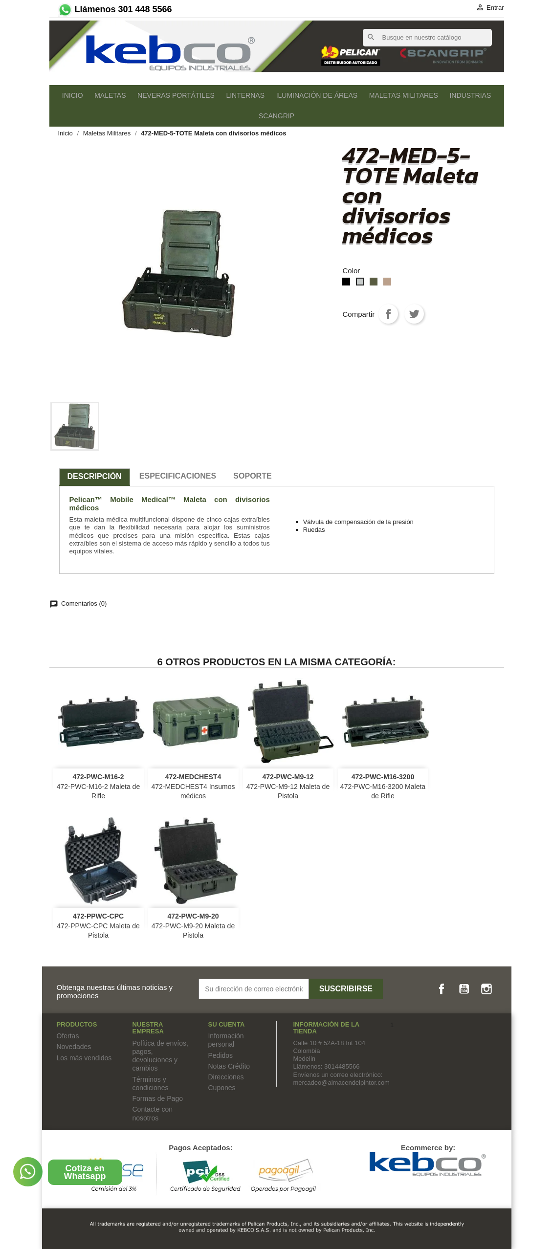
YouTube (464, 989)
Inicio (72, 95)
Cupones (221, 1088)
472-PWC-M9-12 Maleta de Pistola (288, 786)
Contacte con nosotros (152, 1113)
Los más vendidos (84, 1058)
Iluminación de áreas (316, 95)
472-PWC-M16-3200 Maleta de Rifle (382, 786)
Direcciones (225, 1077)
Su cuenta (226, 1024)
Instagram (486, 989)
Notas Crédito (229, 1066)
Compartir (388, 314)
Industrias (470, 95)
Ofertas (68, 1036)
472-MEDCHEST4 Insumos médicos (193, 786)
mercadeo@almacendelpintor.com (341, 1082)
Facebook (441, 989)
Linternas (245, 95)
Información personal (225, 1040)
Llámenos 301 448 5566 (114, 9)
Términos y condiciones (150, 1083)
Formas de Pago (157, 1098)
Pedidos (220, 1055)
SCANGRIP (276, 116)
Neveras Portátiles (176, 95)
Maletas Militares (403, 95)
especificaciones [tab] (177, 476)
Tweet (414, 314)
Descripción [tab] (94, 476)
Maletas (110, 95)
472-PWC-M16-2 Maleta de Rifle (98, 786)
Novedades (74, 1047)
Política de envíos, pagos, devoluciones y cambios (160, 1056)
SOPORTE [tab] (252, 476)
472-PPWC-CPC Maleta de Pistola (98, 926)
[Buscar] (427, 37)
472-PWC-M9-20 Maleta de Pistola (193, 926)
